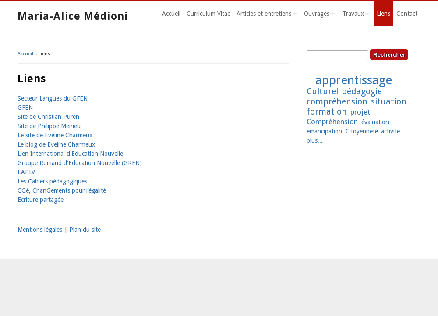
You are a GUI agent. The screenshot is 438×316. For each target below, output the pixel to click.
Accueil (171, 13)
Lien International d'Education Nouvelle (70, 153)
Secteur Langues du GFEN (53, 98)
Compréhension (332, 121)
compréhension (337, 102)
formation (327, 112)
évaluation (375, 122)
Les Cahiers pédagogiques (52, 181)
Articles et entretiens (265, 15)
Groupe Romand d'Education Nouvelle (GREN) (80, 162)
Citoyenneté (362, 131)
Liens (383, 13)
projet (360, 112)
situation (388, 102)
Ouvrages (318, 15)
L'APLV (26, 172)
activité (390, 131)
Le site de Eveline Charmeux (55, 135)
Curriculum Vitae (208, 13)
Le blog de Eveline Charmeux (56, 144)
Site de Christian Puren (48, 116)
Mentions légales (40, 229)
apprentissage (353, 80)
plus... (315, 140)
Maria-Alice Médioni (73, 16)
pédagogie (362, 91)
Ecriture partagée (41, 199)
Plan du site (85, 229)
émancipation (324, 131)
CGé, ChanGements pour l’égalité (62, 190)
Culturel (322, 91)
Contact (406, 13)
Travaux (354, 15)
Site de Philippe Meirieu (49, 125)
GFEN (25, 107)
